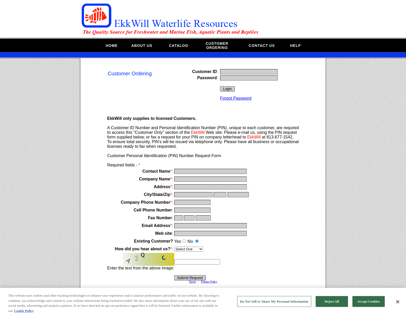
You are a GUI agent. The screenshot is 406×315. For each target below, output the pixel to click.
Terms (192, 281)
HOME (112, 45)
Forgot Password (235, 98)
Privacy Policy (209, 281)
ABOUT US (141, 45)
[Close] (397, 304)
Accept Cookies (368, 303)
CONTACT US (262, 45)
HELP (295, 45)
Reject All (332, 303)
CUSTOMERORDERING (217, 45)
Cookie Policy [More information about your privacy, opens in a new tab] (24, 313)
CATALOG (178, 45)
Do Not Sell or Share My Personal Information (274, 303)
